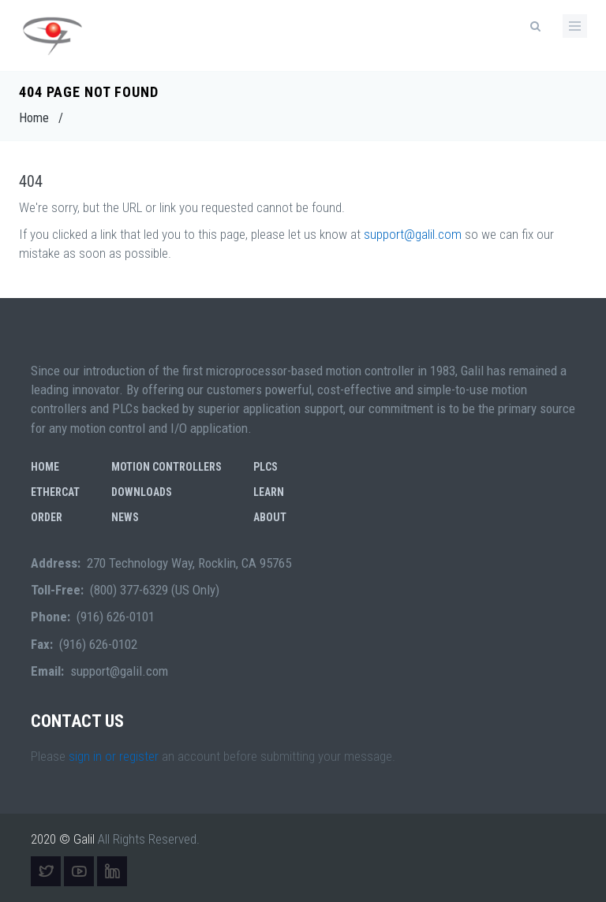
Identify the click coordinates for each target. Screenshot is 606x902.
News (125, 517)
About (269, 517)
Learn (268, 492)
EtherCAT (55, 492)
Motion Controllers (166, 466)
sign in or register (114, 756)
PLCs (265, 466)
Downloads (141, 492)
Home (34, 117)
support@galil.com (413, 234)
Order (46, 517)
